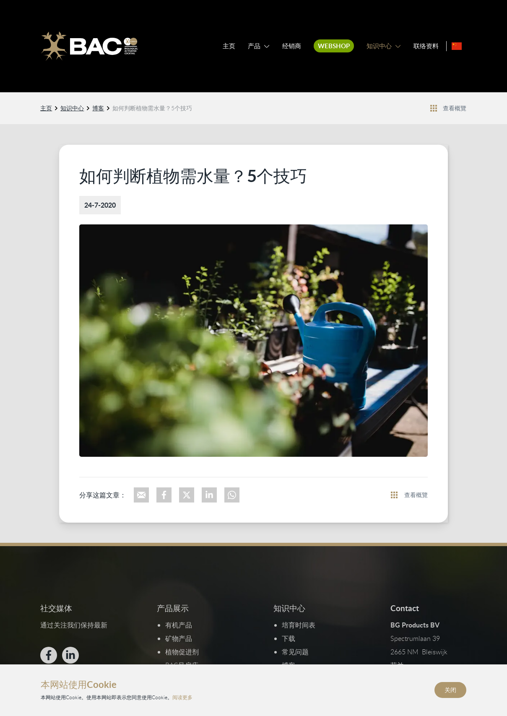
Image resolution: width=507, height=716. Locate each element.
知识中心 (379, 46)
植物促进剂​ (182, 651)
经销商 (291, 46)
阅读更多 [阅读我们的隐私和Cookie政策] (182, 697)
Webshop (334, 46)
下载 (289, 638)
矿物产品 (179, 638)
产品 (254, 46)
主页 (229, 46)
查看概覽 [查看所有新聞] (454, 108)
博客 (98, 108)
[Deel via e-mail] (141, 494)
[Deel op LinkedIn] (209, 494)
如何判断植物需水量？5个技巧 (152, 108)
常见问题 (295, 651)
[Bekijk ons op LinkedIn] (70, 655)
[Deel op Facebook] (164, 494)
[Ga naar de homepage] (89, 46)
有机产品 (179, 625)
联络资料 (426, 46)
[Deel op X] (186, 494)
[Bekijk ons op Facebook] (49, 655)
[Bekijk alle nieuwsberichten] (434, 108)
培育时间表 (299, 625)
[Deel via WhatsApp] (231, 494)
